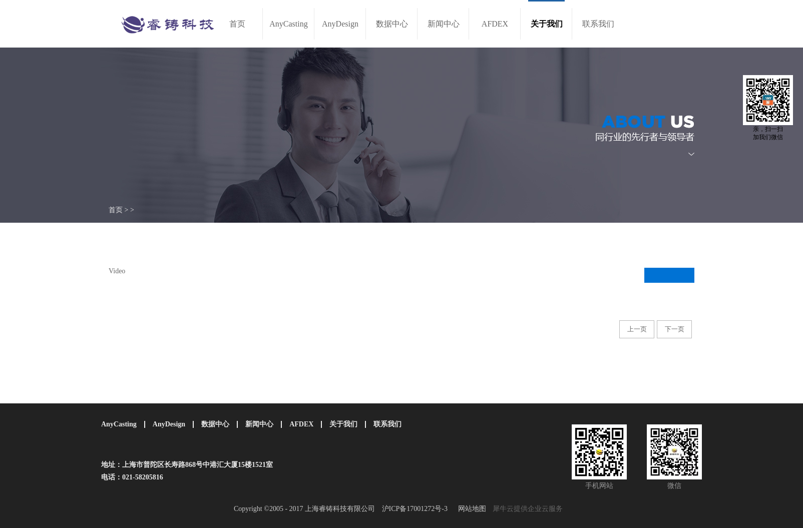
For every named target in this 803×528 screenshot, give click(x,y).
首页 (237, 24)
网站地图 (470, 508)
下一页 (674, 329)
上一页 (637, 329)
